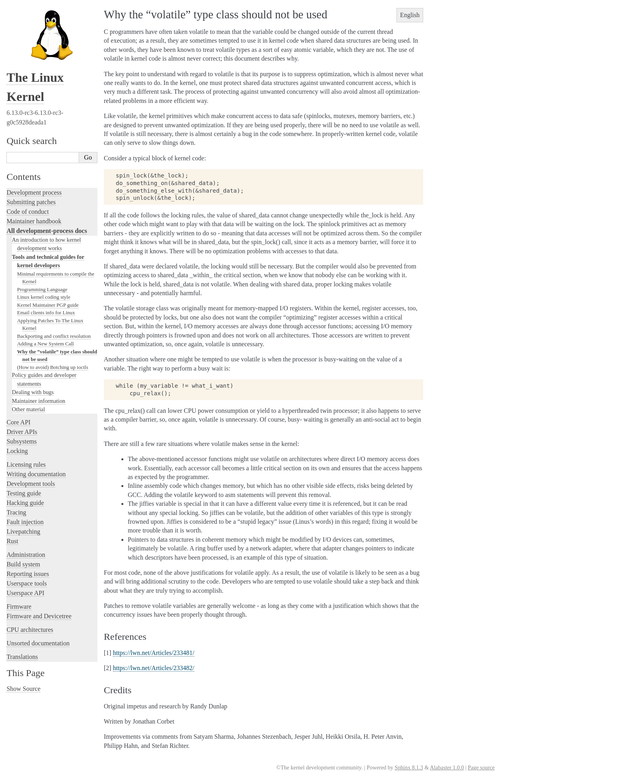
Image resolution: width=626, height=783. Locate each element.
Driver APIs (21, 431)
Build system (23, 564)
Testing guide (23, 493)
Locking (17, 451)
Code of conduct (27, 211)
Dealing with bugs (33, 392)
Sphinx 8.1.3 (408, 768)
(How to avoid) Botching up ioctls (52, 367)
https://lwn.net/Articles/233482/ (153, 668)
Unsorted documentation (37, 643)
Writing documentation (35, 474)
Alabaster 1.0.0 (447, 768)
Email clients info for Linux (46, 313)
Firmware (18, 606)
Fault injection (25, 522)
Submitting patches (30, 202)
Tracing (16, 512)
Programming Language (42, 289)
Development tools (30, 483)
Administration (25, 554)
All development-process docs (46, 230)
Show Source (23, 688)
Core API (18, 422)
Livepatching (23, 531)
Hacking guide (25, 502)
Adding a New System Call (45, 344)
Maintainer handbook (33, 221)
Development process (33, 192)
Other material (28, 409)
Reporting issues (27, 573)
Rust (12, 541)
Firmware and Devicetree (38, 616)
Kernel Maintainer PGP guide (48, 305)
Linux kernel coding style (43, 297)
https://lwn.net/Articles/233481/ (153, 652)
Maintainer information (38, 401)
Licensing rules (26, 464)
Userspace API (25, 593)
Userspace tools (26, 583)
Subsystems (21, 441)
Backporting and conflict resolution (54, 336)
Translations (22, 656)
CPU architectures (29, 629)
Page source (481, 768)
